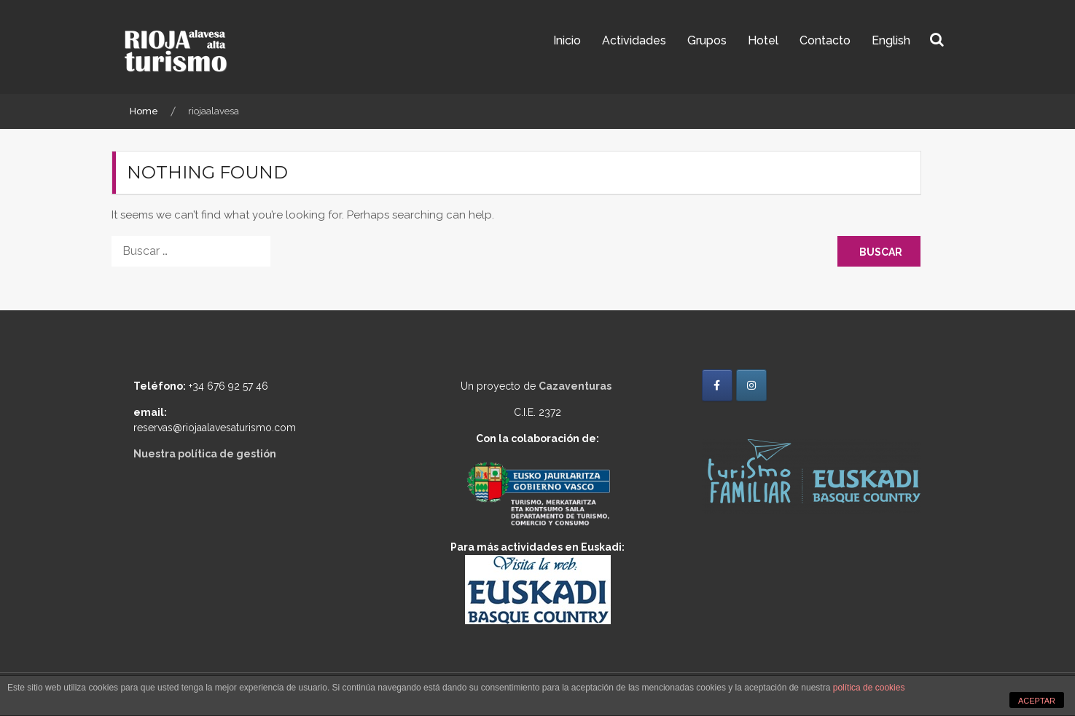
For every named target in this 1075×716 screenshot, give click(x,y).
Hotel (763, 40)
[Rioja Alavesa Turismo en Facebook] (717, 385)
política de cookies (869, 687)
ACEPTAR (1036, 700)
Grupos (707, 40)
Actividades (634, 40)
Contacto (825, 40)
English (891, 40)
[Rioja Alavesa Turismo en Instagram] (751, 385)
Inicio (567, 40)
